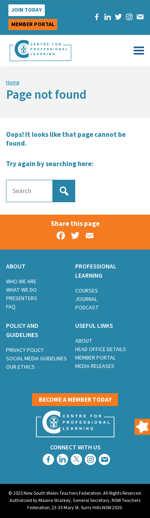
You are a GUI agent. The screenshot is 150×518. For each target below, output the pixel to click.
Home (12, 82)
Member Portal (95, 358)
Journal (86, 299)
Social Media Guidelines (36, 359)
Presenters (21, 299)
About (83, 341)
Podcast (87, 308)
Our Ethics (20, 367)
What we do (21, 290)
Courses (86, 291)
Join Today (26, 10)
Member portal (32, 24)
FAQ (11, 307)
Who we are (21, 282)
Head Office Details (100, 349)
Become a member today (75, 399)
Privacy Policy (25, 350)
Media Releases (94, 366)
